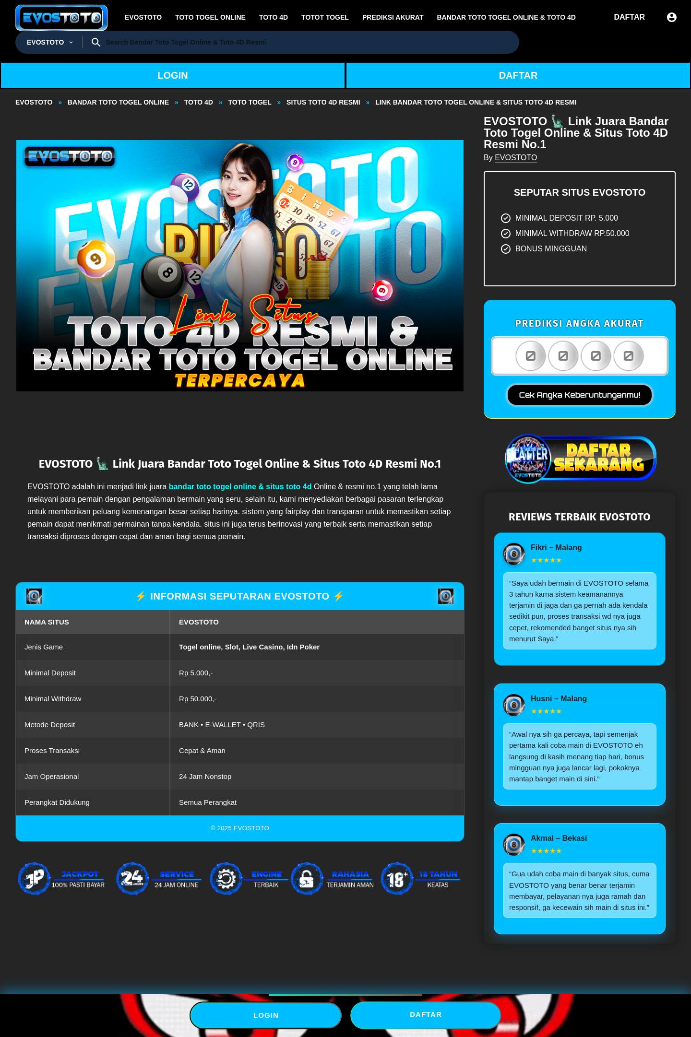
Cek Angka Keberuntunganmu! (580, 395)
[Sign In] (671, 17)
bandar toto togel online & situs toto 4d (240, 487)
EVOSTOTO (516, 157)
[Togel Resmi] (48, 42)
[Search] (309, 42)
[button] (240, 265)
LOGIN (172, 75)
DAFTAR (518, 75)
